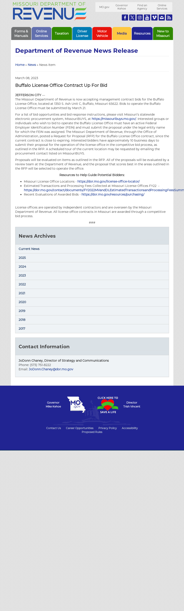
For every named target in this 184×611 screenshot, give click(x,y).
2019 (22, 311)
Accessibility (130, 428)
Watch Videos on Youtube (147, 17)
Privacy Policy (107, 428)
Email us (162, 17)
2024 (22, 267)
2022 (22, 284)
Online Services (162, 7)
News (32, 65)
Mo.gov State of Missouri (76, 404)
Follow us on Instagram (140, 17)
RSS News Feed (169, 17)
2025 (22, 258)
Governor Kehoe (122, 7)
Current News (29, 249)
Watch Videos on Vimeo (154, 17)
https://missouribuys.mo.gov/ (114, 119)
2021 (22, 293)
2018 (22, 320)
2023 (22, 275)
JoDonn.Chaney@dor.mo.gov (51, 369)
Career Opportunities (79, 428)
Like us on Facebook (125, 17)
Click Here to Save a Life (107, 404)
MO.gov (104, 7)
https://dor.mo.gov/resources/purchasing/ (112, 194)
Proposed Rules (92, 432)
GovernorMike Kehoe (53, 404)
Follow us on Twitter (132, 17)
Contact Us (53, 428)
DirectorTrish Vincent (131, 404)
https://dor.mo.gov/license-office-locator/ (108, 181)
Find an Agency (142, 7)
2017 (22, 329)
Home (19, 65)
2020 (22, 302)
